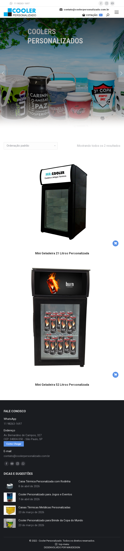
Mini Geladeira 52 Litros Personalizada (62, 384)
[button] (115, 243)
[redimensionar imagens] (10, 484)
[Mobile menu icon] (116, 12)
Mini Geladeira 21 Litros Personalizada (62, 253)
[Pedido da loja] (31, 146)
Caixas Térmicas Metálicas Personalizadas (44, 507)
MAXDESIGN (73, 547)
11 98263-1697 (19, 3)
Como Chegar (13, 444)
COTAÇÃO (92, 15)
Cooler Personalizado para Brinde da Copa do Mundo (50, 520)
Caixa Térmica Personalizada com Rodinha (44, 481)
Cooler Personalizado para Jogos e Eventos (45, 494)
